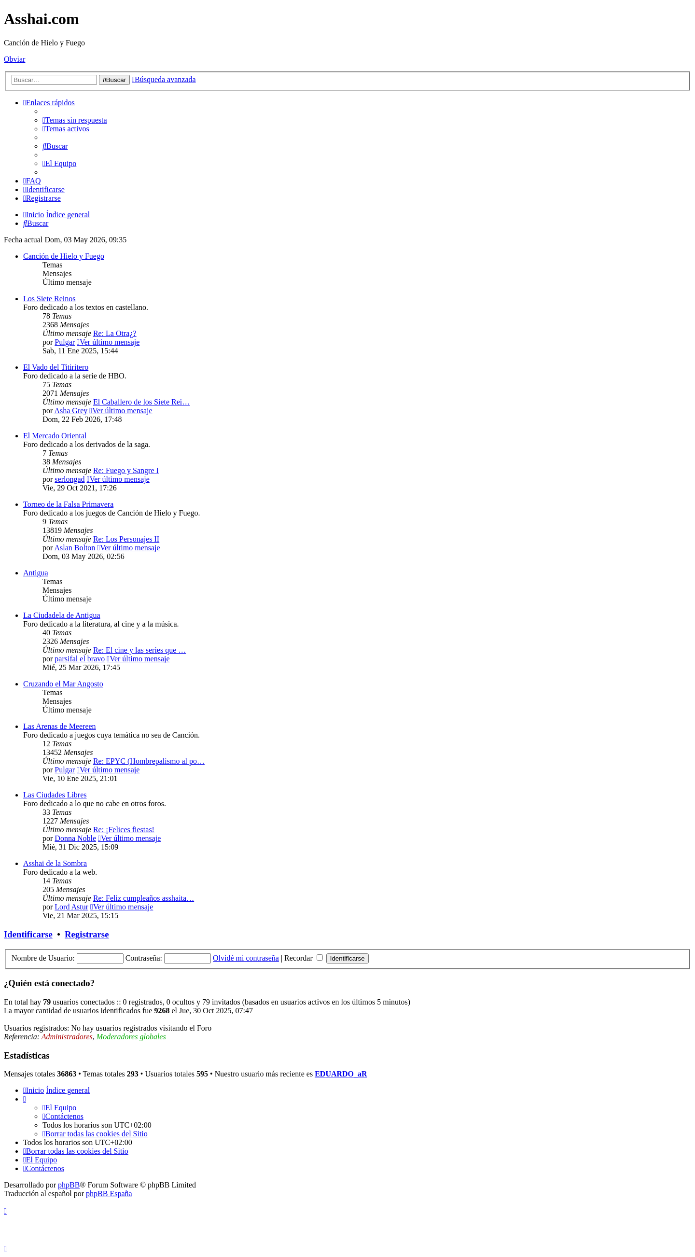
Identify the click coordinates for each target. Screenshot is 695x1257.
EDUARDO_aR (341, 1074)
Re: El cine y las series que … (139, 650)
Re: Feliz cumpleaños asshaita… (143, 898)
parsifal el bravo (80, 659)
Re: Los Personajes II (126, 539)
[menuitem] (74, 120)
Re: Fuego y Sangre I (126, 470)
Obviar (14, 59)
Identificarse (28, 934)
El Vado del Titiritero (55, 367)
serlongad (69, 479)
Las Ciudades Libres (55, 795)
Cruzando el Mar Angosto (63, 684)
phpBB (69, 1185)
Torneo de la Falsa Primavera (68, 504)
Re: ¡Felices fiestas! (123, 829)
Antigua (35, 573)
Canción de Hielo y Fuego (63, 256)
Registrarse (87, 934)
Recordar (303, 958)
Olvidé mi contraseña (246, 958)
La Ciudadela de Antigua (61, 615)
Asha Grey (70, 410)
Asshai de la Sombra (55, 863)
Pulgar (65, 342)
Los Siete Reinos (49, 298)
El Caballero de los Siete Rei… (141, 402)
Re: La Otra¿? (115, 333)
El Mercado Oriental (55, 436)
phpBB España (109, 1193)
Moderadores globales (131, 1037)
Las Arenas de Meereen (59, 726)
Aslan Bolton (74, 548)
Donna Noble (75, 838)
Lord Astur (71, 907)
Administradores (67, 1037)
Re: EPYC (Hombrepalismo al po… (149, 761)
